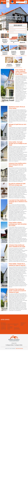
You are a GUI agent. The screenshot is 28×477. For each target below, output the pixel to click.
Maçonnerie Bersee (16, 325)
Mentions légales (19, 348)
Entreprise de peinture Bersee (17, 328)
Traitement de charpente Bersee (23, 324)
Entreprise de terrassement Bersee (9, 327)
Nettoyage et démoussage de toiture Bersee (4, 324)
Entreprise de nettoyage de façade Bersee (3, 327)
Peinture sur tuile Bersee (10, 325)
